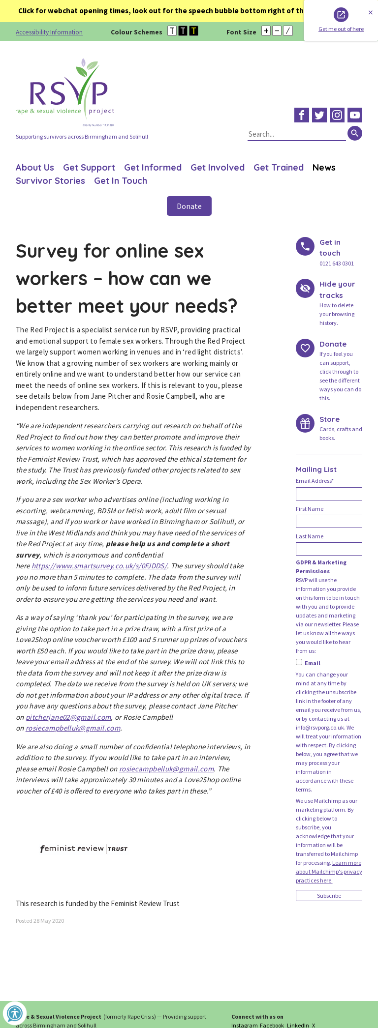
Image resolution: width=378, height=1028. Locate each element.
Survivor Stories (50, 180)
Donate (189, 206)
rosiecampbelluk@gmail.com (73, 728)
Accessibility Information (49, 32)
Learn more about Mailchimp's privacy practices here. (329, 871)
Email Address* (315, 480)
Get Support (89, 167)
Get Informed (153, 167)
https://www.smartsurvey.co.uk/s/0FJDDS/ (99, 565)
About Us (35, 167)
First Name (309, 508)
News (324, 167)
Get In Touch (120, 180)
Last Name (309, 536)
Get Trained (278, 167)
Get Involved (217, 167)
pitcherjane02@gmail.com (68, 717)
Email (308, 663)
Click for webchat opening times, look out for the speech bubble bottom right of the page (177, 10)
